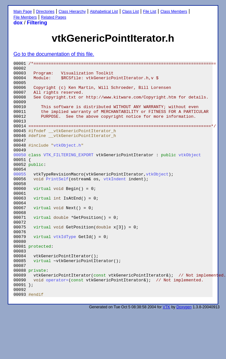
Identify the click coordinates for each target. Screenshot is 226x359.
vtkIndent (115, 203)
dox (17, 22)
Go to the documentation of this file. (53, 54)
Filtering (37, 22)
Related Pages (53, 17)
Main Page (22, 11)
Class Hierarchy (72, 11)
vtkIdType (65, 272)
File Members (25, 17)
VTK (166, 354)
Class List (130, 11)
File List (149, 11)
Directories (45, 11)
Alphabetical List (104, 11)
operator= (57, 324)
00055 (19, 197)
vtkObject (190, 174)
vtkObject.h (67, 162)
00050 (19, 174)
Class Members (173, 11)
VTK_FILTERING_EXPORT (69, 174)
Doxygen (183, 354)
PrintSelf (57, 203)
